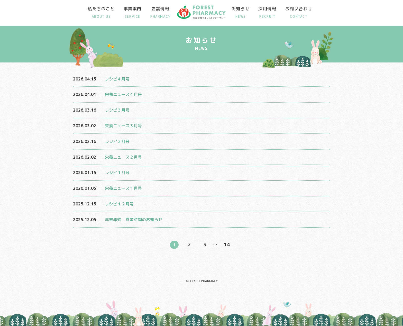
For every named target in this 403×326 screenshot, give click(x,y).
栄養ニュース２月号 (123, 157)
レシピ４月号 (117, 79)
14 (227, 244)
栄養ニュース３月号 (123, 126)
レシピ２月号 (117, 141)
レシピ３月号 (117, 110)
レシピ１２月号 (119, 204)
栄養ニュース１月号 (123, 188)
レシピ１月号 (117, 172)
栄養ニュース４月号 (123, 94)
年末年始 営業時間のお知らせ (133, 219)
